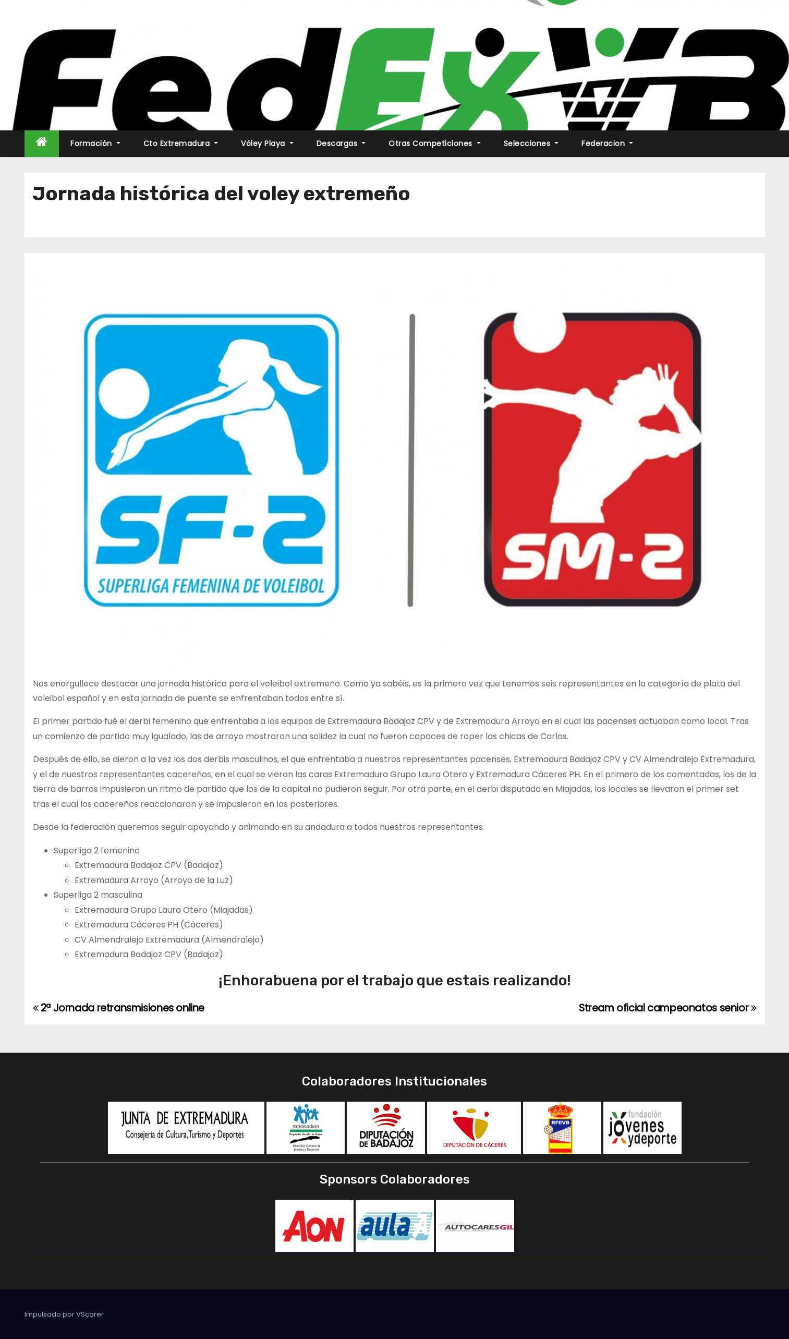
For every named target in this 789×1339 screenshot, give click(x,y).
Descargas (341, 143)
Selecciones (531, 143)
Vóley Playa (267, 143)
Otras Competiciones (435, 143)
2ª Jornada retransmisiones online (119, 1008)
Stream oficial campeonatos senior (668, 1008)
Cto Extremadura (181, 143)
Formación (95, 143)
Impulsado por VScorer (64, 1314)
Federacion (607, 143)
